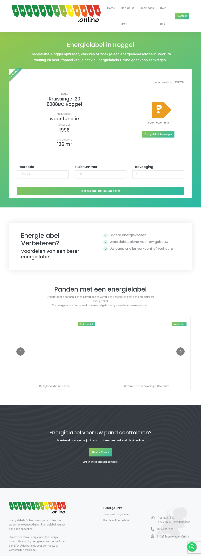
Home (111, 8)
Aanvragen (147, 8)
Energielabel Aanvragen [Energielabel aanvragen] (158, 134)
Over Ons (163, 16)
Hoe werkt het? (127, 16)
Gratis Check (100, 452)
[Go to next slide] (180, 351)
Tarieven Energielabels (117, 514)
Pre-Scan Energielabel (116, 520)
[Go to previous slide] (20, 351)
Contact (182, 15)
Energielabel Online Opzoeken (100, 190)
